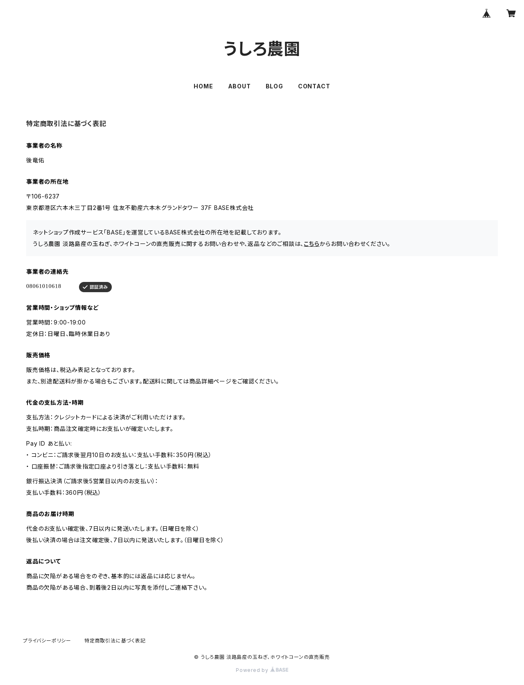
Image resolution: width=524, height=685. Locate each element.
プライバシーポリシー (47, 641)
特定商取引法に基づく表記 (115, 641)
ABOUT (239, 86)
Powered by (262, 670)
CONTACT (314, 86)
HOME (203, 86)
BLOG (274, 86)
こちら (311, 243)
